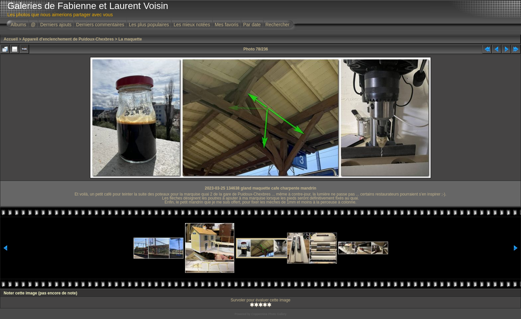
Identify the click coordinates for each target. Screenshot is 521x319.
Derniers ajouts (55, 24)
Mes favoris (227, 24)
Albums (18, 24)
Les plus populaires (149, 24)
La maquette (130, 39)
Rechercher (277, 24)
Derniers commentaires (100, 24)
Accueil (11, 39)
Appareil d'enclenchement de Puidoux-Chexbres (68, 39)
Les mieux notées (191, 24)
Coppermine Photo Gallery (268, 314)
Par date (252, 24)
